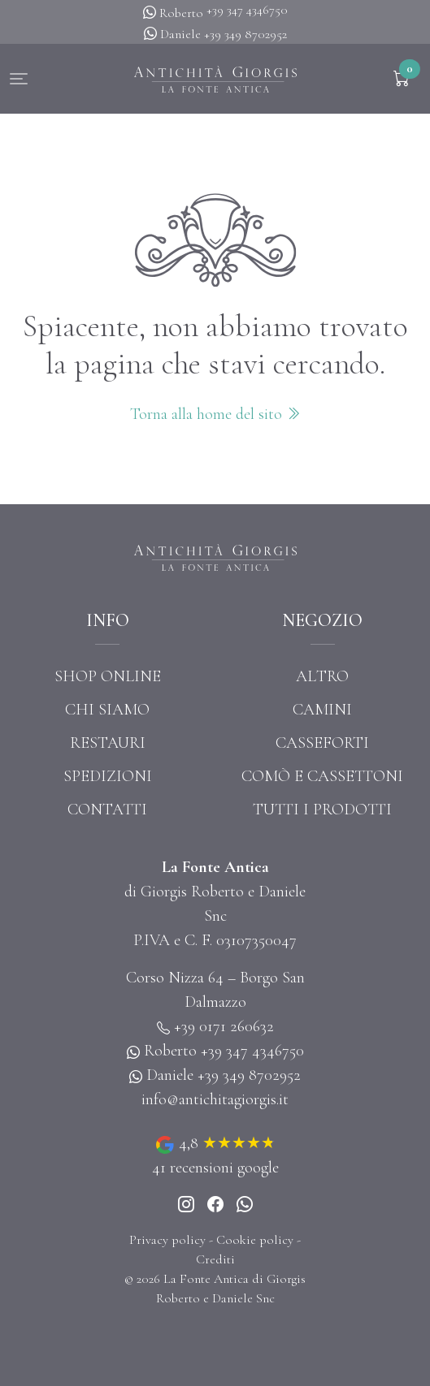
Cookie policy (254, 1240)
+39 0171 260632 (224, 1026)
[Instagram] (186, 1205)
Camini (322, 709)
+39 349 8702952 (245, 34)
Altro (322, 676)
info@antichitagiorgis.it (215, 1099)
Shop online (107, 676)
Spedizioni (107, 776)
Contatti (107, 809)
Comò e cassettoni (322, 776)
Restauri (108, 743)
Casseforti (322, 743)
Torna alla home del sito (215, 414)
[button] (19, 79)
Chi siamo (107, 709)
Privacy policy (167, 1240)
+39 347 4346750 (247, 10)
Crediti (215, 1259)
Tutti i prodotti (322, 809)
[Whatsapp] (245, 1205)
